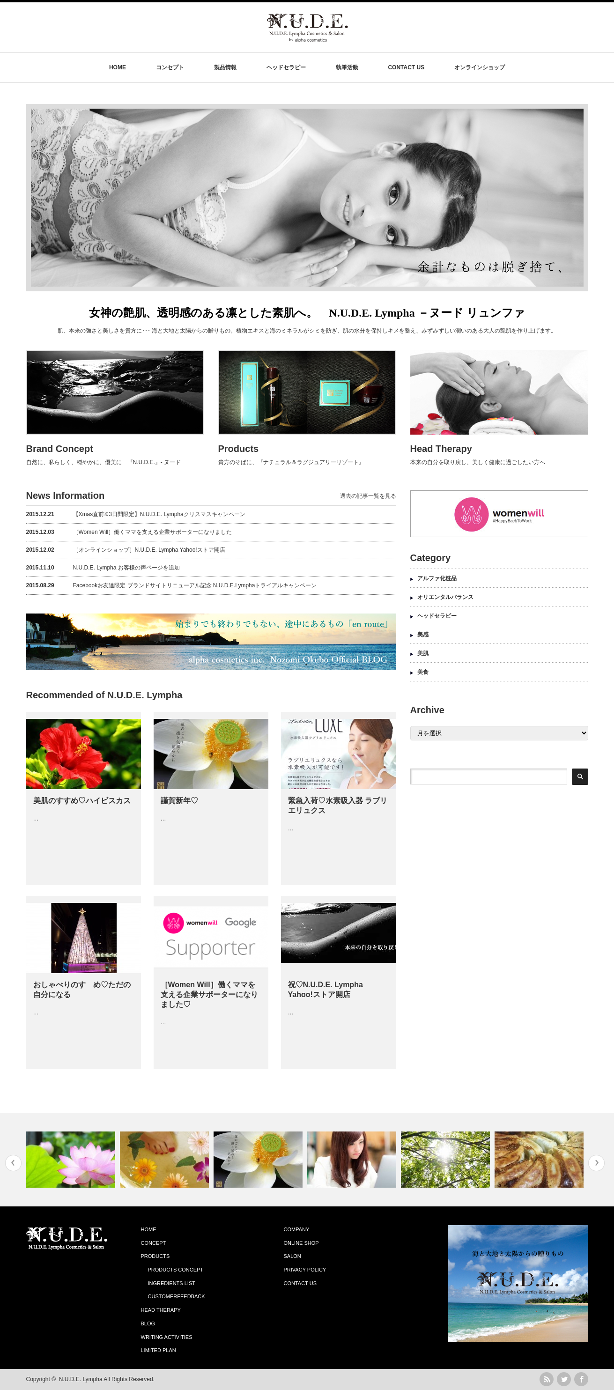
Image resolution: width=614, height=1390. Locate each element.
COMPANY (297, 1229)
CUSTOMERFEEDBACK (176, 1296)
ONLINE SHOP (301, 1243)
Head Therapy (441, 449)
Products (238, 449)
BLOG (148, 1323)
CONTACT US (406, 67)
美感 (423, 634)
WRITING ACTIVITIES (166, 1337)
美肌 (423, 653)
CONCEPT (153, 1243)
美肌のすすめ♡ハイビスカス (82, 801)
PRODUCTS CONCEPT (176, 1269)
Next (596, 1163)
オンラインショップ (479, 67)
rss (547, 1379)
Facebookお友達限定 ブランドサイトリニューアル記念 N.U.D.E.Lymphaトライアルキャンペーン (171, 585)
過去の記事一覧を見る (368, 496)
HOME (117, 67)
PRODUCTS (155, 1256)
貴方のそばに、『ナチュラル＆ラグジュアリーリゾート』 (291, 462)
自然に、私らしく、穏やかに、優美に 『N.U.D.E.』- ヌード (103, 462)
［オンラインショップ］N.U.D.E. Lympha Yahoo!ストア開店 (125, 550)
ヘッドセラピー (286, 67)
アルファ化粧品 (437, 578)
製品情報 (225, 67)
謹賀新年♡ (179, 801)
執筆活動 (347, 67)
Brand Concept (59, 449)
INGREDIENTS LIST (171, 1283)
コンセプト (170, 67)
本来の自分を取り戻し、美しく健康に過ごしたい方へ (477, 462)
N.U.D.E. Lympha (81, 1379)
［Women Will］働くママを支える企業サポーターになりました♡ (209, 994)
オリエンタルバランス (445, 597)
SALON (292, 1256)
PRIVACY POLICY (305, 1269)
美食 (423, 672)
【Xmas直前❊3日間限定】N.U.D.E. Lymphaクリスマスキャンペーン (135, 514)
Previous (13, 1163)
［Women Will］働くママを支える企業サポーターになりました (129, 532)
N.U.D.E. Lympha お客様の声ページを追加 (103, 567)
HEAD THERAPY (161, 1310)
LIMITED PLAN (158, 1350)
